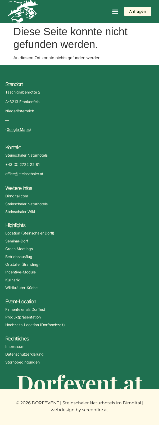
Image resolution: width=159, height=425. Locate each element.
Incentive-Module (20, 272)
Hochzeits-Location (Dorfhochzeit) (35, 324)
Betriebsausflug (18, 256)
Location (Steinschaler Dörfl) (29, 233)
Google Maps (18, 129)
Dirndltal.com (16, 196)
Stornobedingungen (22, 362)
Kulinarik (12, 280)
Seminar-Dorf (16, 241)
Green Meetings (19, 248)
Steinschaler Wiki (20, 211)
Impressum (14, 346)
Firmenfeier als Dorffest (25, 309)
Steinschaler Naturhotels (26, 204)
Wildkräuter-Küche (21, 287)
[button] (115, 11)
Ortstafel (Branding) (22, 264)
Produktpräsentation (23, 317)
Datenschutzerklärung (24, 354)
